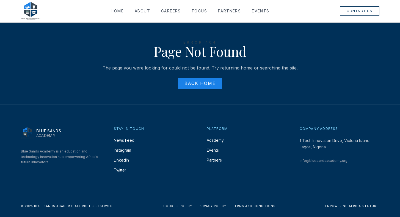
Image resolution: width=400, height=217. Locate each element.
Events (260, 11)
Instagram (122, 150)
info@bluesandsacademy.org (323, 161)
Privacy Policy (212, 206)
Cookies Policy (177, 206)
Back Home (200, 83)
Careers (171, 11)
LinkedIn (121, 160)
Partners (229, 11)
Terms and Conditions (254, 206)
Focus (199, 11)
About (142, 11)
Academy (215, 140)
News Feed (124, 140)
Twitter (120, 170)
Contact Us (360, 11)
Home (117, 11)
